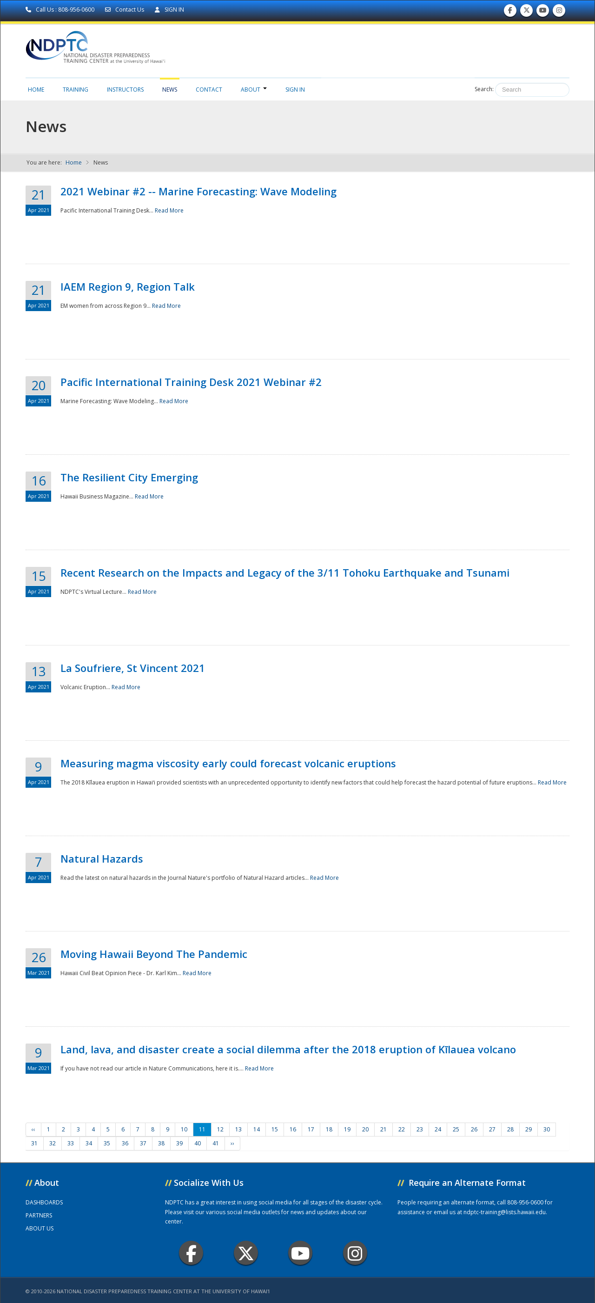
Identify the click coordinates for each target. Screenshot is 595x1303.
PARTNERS (39, 1215)
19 (347, 1129)
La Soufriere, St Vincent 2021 (132, 668)
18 (329, 1129)
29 (528, 1129)
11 (202, 1129)
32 (52, 1143)
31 (34, 1143)
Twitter (246, 1253)
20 (365, 1129)
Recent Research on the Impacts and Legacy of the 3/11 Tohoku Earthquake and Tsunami (284, 572)
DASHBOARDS (44, 1202)
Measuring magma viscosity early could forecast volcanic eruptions (228, 763)
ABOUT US (39, 1228)
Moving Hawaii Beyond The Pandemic (153, 954)
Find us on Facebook (510, 12)
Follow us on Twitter (526, 12)
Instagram (355, 1253)
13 (238, 1129)
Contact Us (125, 9)
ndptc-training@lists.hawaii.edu (504, 1212)
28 (510, 1129)
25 (456, 1129)
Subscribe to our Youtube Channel (543, 12)
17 (311, 1129)
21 (383, 1129)
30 (546, 1129)
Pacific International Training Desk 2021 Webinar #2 (191, 382)
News (169, 89)
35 (107, 1143)
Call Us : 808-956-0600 (61, 9)
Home (36, 89)
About (254, 89)
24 (438, 1129)
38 (161, 1143)
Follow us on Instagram (559, 12)
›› (232, 1143)
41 (215, 1143)
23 (419, 1129)
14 (256, 1129)
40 (197, 1143)
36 (125, 1143)
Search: (484, 89)
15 (274, 1129)
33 (70, 1143)
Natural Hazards (101, 858)
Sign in (295, 89)
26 (474, 1129)
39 (179, 1143)
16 (293, 1129)
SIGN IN (169, 9)
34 (89, 1143)
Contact (209, 89)
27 (492, 1129)
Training (75, 89)
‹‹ (33, 1129)
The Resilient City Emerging (129, 477)
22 (401, 1129)
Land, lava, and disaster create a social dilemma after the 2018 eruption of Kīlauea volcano (288, 1049)
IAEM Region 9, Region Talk (127, 286)
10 (184, 1129)
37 (143, 1143)
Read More (169, 210)
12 (220, 1129)
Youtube (300, 1253)
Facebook (191, 1253)
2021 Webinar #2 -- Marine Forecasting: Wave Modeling (198, 191)
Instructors (125, 89)
